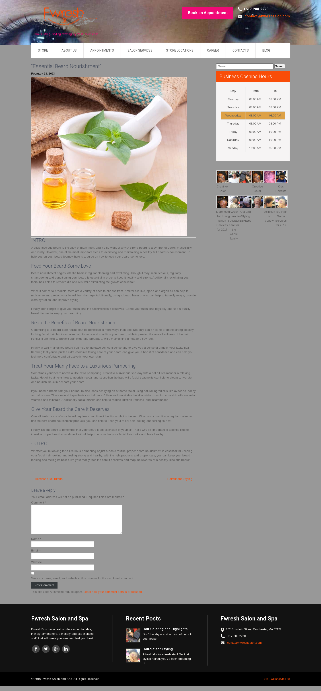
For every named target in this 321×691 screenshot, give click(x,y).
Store (43, 50)
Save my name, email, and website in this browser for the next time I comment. (82, 583)
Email (36, 556)
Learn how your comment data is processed (113, 597)
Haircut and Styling (181, 479)
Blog (266, 50)
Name (36, 544)
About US (69, 50)
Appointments (102, 50)
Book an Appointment (208, 12)
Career (213, 50)
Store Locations (179, 50)
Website (36, 567)
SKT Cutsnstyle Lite (277, 684)
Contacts (241, 50)
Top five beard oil (50, 470)
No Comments (68, 73)
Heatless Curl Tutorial (47, 479)
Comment (38, 502)
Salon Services (140, 50)
